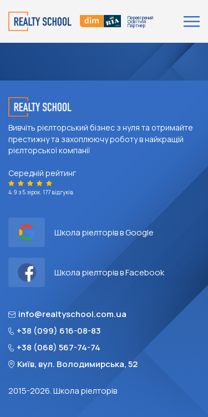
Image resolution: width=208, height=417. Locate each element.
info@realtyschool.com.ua (67, 314)
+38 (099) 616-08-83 (54, 331)
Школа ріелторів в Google (81, 232)
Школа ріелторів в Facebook (86, 272)
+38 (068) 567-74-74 (54, 348)
